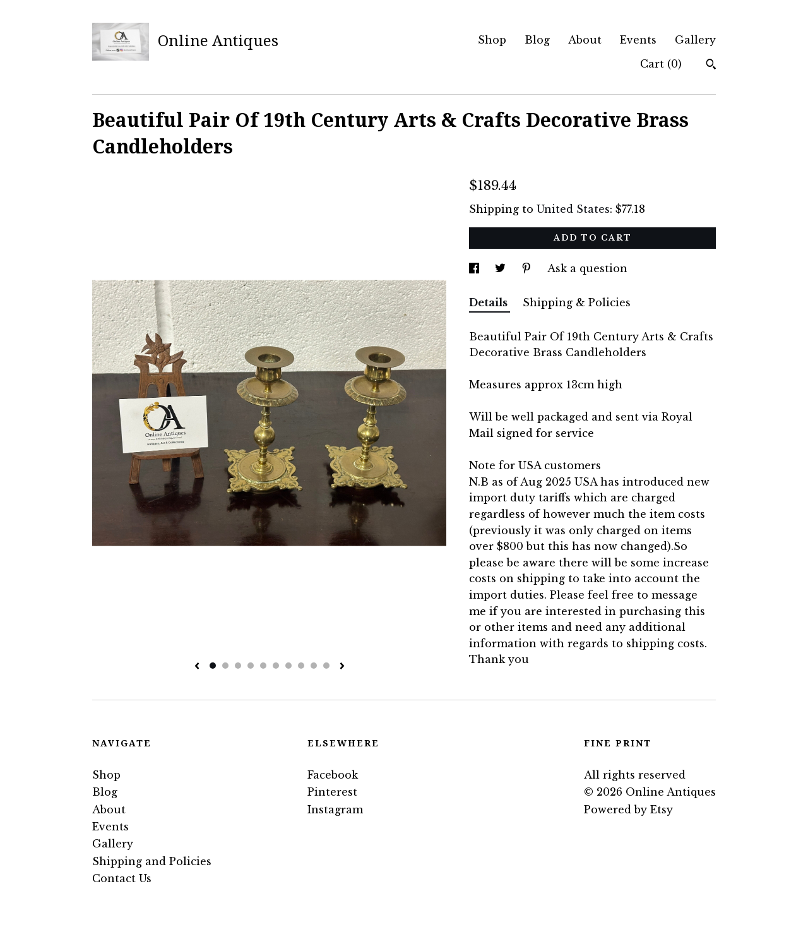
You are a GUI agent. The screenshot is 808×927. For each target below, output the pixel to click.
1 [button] (213, 665)
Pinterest (332, 792)
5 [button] (263, 665)
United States (573, 209)
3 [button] (238, 665)
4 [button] (250, 665)
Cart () (661, 63)
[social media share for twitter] (502, 268)
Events (638, 39)
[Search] (711, 66)
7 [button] (288, 665)
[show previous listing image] (197, 666)
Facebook (332, 775)
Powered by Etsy (628, 809)
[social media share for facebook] (475, 268)
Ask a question (587, 268)
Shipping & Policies (577, 302)
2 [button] (225, 665)
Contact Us (122, 878)
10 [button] (326, 665)
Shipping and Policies (151, 861)
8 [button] (301, 665)
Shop (492, 39)
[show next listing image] (342, 666)
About (585, 39)
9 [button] (314, 665)
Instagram (335, 809)
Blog (537, 39)
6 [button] (276, 665)
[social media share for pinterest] (528, 268)
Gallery (695, 39)
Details (489, 302)
